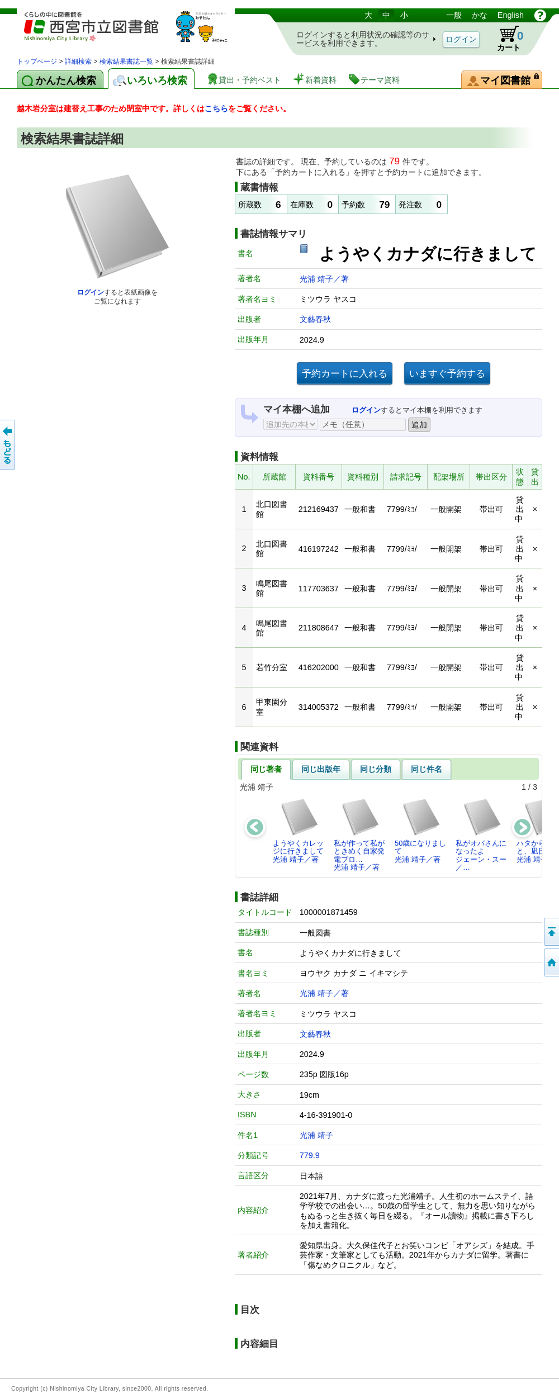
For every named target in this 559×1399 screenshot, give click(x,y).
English (511, 15)
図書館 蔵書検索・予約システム (134, 32)
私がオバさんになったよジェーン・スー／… (481, 834)
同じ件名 (426, 769)
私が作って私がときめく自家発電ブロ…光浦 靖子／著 (359, 834)
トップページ (37, 61)
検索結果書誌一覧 (126, 61)
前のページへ (8, 445)
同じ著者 (266, 769)
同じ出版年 (320, 769)
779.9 (310, 1155)
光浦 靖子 (316, 1135)
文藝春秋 (315, 319)
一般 (454, 15)
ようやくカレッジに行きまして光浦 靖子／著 (298, 831)
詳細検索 (78, 61)
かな (479, 15)
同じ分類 (375, 769)
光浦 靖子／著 (324, 278)
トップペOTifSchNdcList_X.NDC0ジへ (550, 962)
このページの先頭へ (550, 932)
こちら (216, 108)
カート (504, 38)
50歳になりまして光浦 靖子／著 (420, 831)
